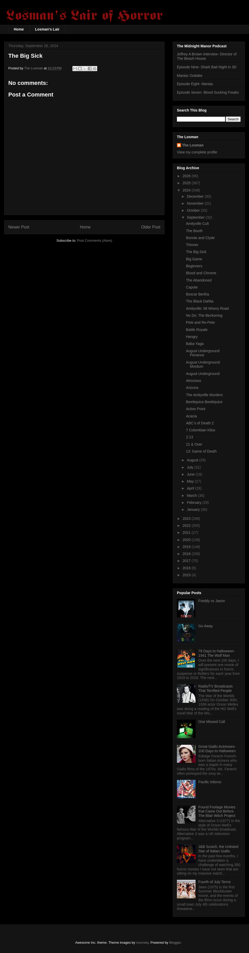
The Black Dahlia (199, 301)
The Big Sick (196, 252)
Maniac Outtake (189, 75)
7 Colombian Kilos (200, 430)
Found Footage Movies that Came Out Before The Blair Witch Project (217, 811)
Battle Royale (197, 330)
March (192, 495)
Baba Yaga (195, 344)
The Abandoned (199, 280)
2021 (187, 532)
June (191, 474)
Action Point (195, 409)
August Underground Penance (202, 353)
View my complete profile (197, 152)
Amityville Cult (197, 223)
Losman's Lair (47, 29)
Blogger (175, 942)
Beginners (194, 266)
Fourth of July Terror (214, 882)
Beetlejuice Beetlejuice (204, 402)
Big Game (194, 259)
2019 (187, 547)
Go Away (205, 626)
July (190, 467)
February (194, 502)
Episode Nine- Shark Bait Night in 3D (207, 67)
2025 (187, 183)
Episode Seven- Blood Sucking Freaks (208, 92)
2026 (187, 176)
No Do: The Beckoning (204, 315)
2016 (187, 568)
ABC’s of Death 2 (200, 423)
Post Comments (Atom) (94, 240)
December (195, 196)
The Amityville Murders (204, 395)
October (194, 210)
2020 (187, 540)
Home (19, 29)
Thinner (192, 245)
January (194, 509)
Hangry (192, 337)
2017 (187, 561)
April (191, 488)
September (196, 217)
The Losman (192, 145)
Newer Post (18, 227)
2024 (187, 190)
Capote (192, 287)
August (193, 460)
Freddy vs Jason (211, 601)
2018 (187, 554)
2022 (187, 525)
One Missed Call (211, 722)
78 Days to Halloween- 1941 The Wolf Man (216, 653)
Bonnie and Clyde (200, 238)
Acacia (191, 416)
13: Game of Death (201, 451)
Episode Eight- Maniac (195, 84)
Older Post (150, 227)
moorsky (142, 942)
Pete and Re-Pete (200, 322)
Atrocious (193, 381)
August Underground (202, 374)
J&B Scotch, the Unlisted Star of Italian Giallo (218, 849)
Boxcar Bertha (197, 294)
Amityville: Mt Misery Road (207, 308)
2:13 (189, 437)
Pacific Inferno (210, 782)
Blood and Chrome (201, 273)
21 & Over (194, 444)
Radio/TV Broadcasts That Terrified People (215, 688)
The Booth (194, 231)
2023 (187, 518)
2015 (187, 575)
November (195, 203)
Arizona (192, 388)
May (191, 481)
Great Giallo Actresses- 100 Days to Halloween (217, 748)
